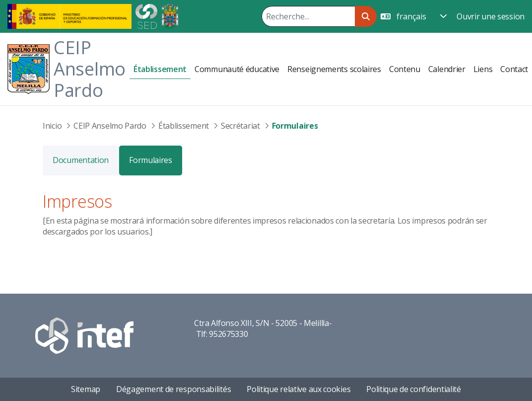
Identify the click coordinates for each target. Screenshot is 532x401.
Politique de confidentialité (413, 389)
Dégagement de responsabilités (173, 389)
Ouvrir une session (491, 16)
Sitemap (85, 389)
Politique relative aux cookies (298, 389)
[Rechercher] (308, 16)
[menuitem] (160, 69)
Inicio (52, 125)
